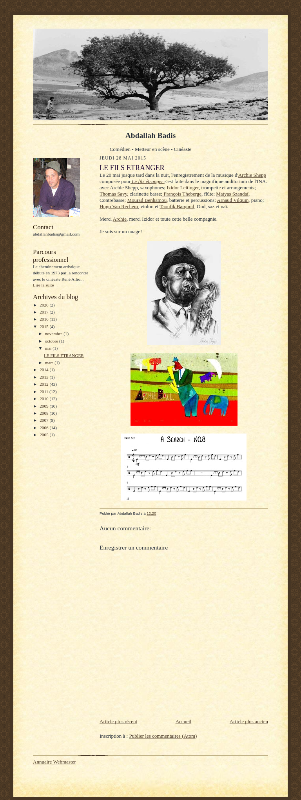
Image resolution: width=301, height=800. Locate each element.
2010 (44, 398)
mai (49, 348)
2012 (44, 384)
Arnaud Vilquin (232, 200)
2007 (44, 420)
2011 (44, 391)
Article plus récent (118, 721)
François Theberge (181, 194)
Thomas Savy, (114, 194)
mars (50, 362)
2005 (44, 434)
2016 (44, 319)
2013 (44, 377)
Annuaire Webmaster (54, 762)
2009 (44, 406)
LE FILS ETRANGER (64, 355)
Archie (120, 219)
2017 (44, 312)
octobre (52, 341)
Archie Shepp (252, 175)
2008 (44, 413)
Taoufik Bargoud (177, 206)
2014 (44, 369)
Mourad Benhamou (147, 200)
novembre (54, 333)
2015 (44, 326)
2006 (44, 427)
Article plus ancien (249, 721)
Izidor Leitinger (182, 187)
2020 (44, 305)
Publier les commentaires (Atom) (163, 736)
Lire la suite (43, 285)
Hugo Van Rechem (119, 206)
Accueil (183, 721)
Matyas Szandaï (232, 194)
